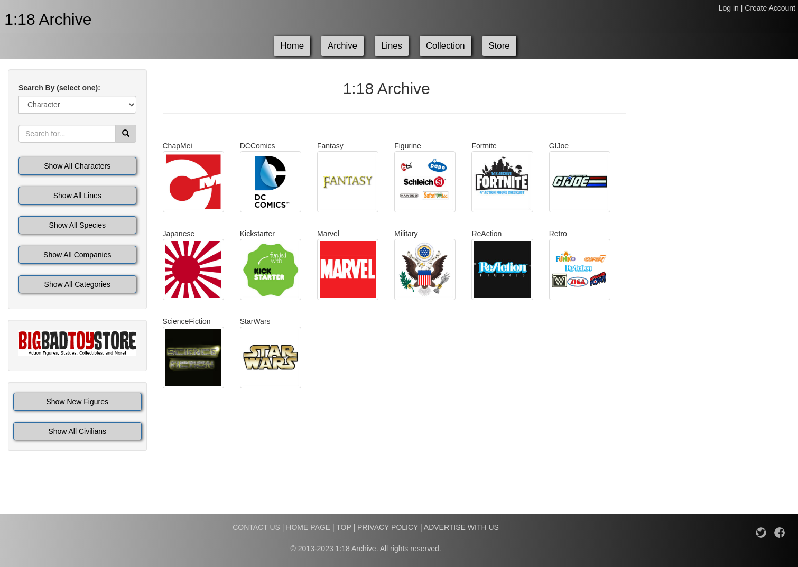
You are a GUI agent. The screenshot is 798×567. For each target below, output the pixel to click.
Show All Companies (77, 254)
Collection (445, 46)
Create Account (770, 8)
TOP (343, 527)
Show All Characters (77, 166)
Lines (391, 46)
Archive (342, 46)
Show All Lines (77, 195)
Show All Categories (77, 284)
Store (499, 46)
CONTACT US (256, 527)
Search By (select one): (59, 87)
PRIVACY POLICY (387, 527)
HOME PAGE (308, 527)
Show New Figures (78, 401)
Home (292, 46)
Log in (729, 8)
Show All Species (77, 225)
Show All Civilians (77, 431)
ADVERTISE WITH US (461, 527)
